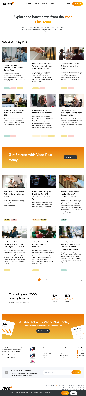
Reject (74, 393)
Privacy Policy (61, 385)
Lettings (45, 357)
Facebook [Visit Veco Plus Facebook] (80, 358)
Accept (65, 393)
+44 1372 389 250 (8, 357)
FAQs (61, 353)
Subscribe (76, 372)
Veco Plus (45, 350)
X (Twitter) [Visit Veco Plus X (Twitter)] (80, 353)
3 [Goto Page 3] (46, 280)
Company (36, 3)
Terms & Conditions (51, 385)
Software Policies (80, 385)
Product (29, 3)
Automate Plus (47, 353)
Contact (52, 3)
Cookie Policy (70, 385)
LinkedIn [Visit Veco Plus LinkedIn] (80, 351)
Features (45, 355)
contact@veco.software (9, 355)
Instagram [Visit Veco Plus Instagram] (80, 356)
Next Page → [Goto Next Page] (80, 280)
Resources (44, 3)
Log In (68, 3)
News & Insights (64, 355)
